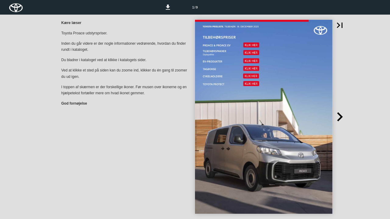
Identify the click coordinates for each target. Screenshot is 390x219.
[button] (168, 7)
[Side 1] (195, 7)
